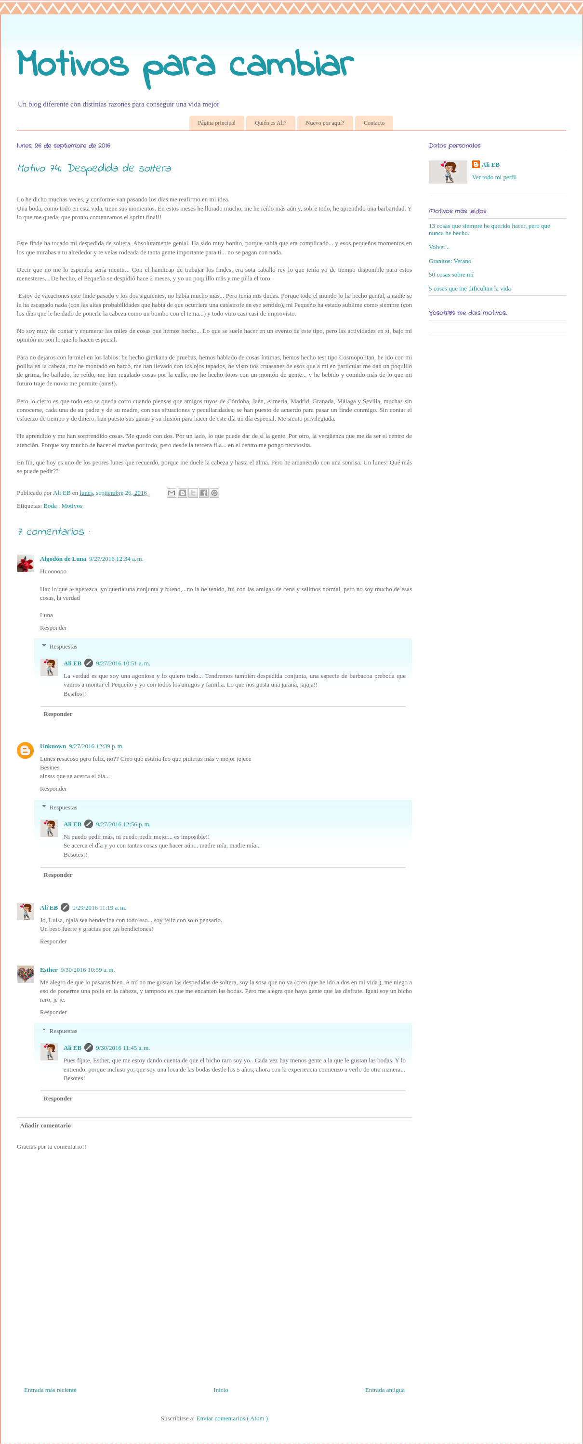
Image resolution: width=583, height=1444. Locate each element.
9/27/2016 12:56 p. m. (123, 824)
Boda (50, 505)
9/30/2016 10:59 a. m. (88, 969)
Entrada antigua (385, 1389)
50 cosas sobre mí (451, 274)
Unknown (53, 746)
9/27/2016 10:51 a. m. (123, 663)
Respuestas (64, 646)
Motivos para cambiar (185, 66)
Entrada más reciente (50, 1389)
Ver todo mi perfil (494, 177)
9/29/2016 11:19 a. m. (99, 907)
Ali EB (72, 663)
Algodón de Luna (63, 558)
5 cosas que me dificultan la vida (470, 288)
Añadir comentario (45, 1125)
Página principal (217, 122)
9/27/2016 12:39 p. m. (96, 746)
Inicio (220, 1389)
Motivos (71, 505)
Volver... (439, 247)
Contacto (374, 122)
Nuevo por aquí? (325, 122)
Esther (49, 969)
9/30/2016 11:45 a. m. (123, 1047)
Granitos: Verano (450, 261)
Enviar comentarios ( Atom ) (232, 1418)
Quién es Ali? (270, 122)
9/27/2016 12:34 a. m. (116, 558)
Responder (53, 627)
